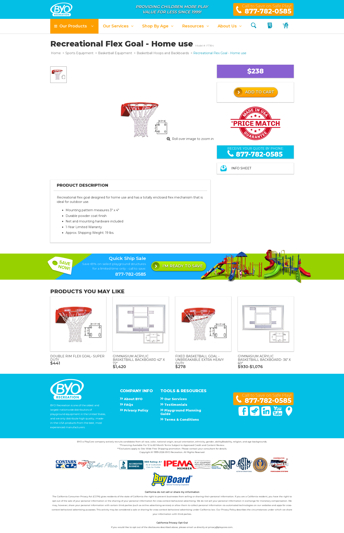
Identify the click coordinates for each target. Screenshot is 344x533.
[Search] (253, 26)
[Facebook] (243, 415)
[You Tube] (278, 415)
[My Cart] (286, 26)
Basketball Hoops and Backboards (163, 53)
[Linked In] (266, 415)
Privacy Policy (228, 509)
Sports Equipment (79, 53)
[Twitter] (255, 415)
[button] (74, 26)
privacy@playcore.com (220, 527)
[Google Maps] (289, 415)
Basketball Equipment (115, 53)
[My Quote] (270, 26)
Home (56, 53)
